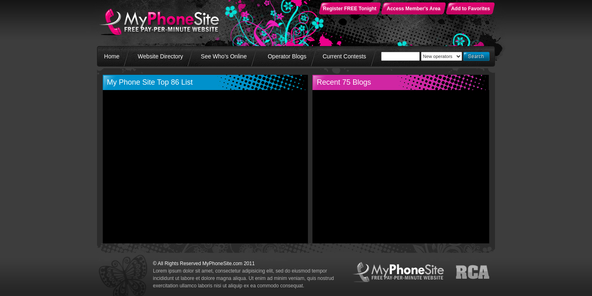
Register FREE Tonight (350, 9)
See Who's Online (224, 56)
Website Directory (160, 56)
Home (111, 56)
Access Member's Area (413, 9)
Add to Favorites (470, 9)
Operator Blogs (287, 56)
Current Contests (344, 56)
